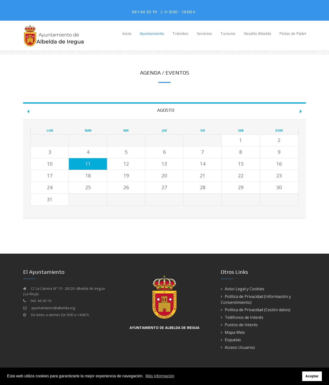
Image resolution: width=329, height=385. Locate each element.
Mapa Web (235, 332)
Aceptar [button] (312, 376)
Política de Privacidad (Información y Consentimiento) (256, 299)
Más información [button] (159, 376)
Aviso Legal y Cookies (244, 289)
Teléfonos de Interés (244, 317)
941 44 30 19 (145, 11)
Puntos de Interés (241, 324)
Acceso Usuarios (240, 347)
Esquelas (233, 339)
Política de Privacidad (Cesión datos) (257, 309)
